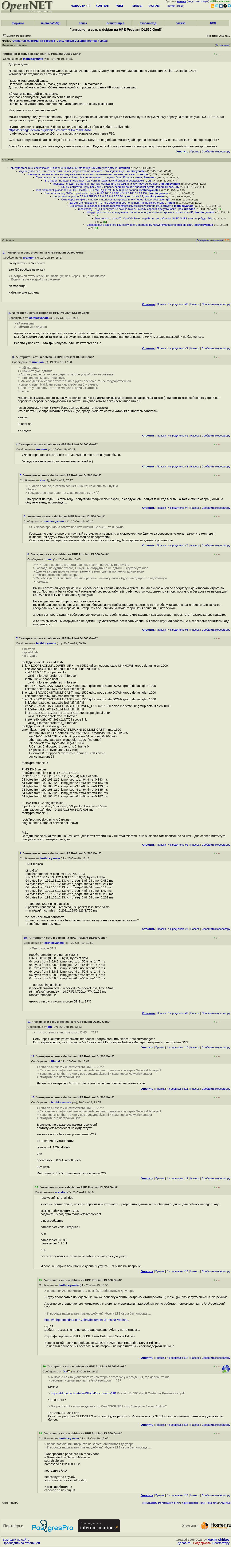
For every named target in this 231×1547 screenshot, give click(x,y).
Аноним (148, 177)
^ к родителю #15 (177, 1424)
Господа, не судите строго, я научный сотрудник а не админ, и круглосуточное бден (106, 183)
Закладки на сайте (16, 1539)
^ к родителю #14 (177, 1357)
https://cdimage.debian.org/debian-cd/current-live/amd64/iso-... (52, 130)
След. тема (224, 1503)
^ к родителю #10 (177, 1047)
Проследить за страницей (21, 1543)
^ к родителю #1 (178, 348)
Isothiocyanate (33, 58)
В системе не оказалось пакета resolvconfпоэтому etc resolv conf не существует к (121, 205)
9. (21, 853)
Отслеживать (222, 45)
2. (10, 312)
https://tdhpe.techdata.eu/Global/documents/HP (83, 1393)
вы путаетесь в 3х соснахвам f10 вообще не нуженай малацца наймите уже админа (64, 168)
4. (17, 444)
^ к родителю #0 (178, 304)
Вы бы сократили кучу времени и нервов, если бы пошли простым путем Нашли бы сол (117, 186)
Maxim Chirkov (219, 1539)
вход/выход (148, 23)
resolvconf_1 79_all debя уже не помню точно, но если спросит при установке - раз (130, 209)
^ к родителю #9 (178, 1013)
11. (29, 1021)
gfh (168, 199)
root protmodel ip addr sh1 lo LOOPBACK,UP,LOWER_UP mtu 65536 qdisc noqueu (87, 190)
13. (33, 1097)
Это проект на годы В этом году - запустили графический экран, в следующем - (95, 180)
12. (33, 1056)
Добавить (184, 1543)
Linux (103, 40)
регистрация (201, 1)
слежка (180, 23)
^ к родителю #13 (177, 1271)
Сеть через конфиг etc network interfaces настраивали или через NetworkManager (113, 199)
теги (180, 5)
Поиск (171, 5)
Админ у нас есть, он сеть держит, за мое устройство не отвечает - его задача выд (71, 171)
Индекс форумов (189, 1503)
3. (13, 357)
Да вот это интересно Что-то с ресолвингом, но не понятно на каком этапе (117, 202)
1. (4, 252)
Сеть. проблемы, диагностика (77, 40)
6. (25, 516)
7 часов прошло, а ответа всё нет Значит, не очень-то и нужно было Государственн (89, 177)
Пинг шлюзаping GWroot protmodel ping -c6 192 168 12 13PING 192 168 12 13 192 (95, 193)
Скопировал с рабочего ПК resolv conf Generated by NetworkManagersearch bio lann (139, 224)
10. (26, 937)
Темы (202, 1503)
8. (29, 554)
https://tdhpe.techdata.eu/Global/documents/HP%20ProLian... (86, 1319)
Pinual (171, 202)
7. (17, 638)
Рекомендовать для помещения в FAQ (161, 1503)
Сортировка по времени (209, 240)
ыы (150, 180)
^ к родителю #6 (178, 629)
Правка (194, 151)
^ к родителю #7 (178, 928)
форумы (18, 23)
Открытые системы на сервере (33, 40)
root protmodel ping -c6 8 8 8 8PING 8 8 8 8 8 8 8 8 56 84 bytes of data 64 (98, 196)
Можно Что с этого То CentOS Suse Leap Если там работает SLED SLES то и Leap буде (150, 218)
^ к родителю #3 (178, 466)
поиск (83, 23)
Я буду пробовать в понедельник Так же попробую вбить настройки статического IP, (140, 212)
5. (21, 475)
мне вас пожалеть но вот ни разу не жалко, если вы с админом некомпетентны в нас (81, 174)
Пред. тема (212, 1503)
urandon (124, 168)
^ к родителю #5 (178, 545)
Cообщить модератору (216, 151)
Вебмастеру (221, 1543)
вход (190, 1)
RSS (213, 23)
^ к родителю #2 (178, 435)
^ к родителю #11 (177, 1088)
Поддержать (202, 1543)
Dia (210, 218)
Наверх (195, 304)
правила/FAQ (50, 23)
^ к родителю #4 (178, 507)
